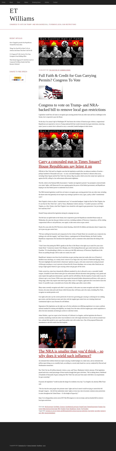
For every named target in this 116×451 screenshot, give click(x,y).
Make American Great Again (50, 409)
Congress (62, 406)
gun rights (97, 411)
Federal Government (92, 406)
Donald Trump (83, 406)
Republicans (73, 409)
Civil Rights (56, 406)
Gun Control (91, 411)
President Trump (65, 409)
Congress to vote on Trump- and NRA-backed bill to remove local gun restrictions (67, 411)
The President (84, 409)
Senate (78, 409)
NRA (59, 409)
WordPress (39, 445)
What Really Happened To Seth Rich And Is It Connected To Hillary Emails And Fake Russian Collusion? (22, 62)
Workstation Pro (22, 445)
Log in (44, 445)
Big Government (49, 406)
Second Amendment (50, 413)
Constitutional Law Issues (72, 406)
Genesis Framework (32, 445)
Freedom (100, 406)
